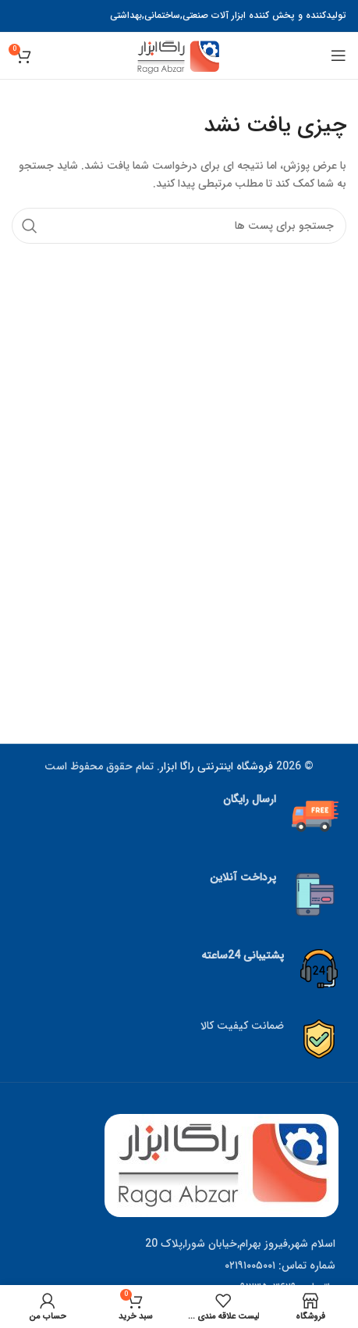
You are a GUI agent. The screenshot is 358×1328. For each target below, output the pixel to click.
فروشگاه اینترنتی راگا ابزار (216, 766)
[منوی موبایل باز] (338, 55)
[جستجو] (179, 226)
